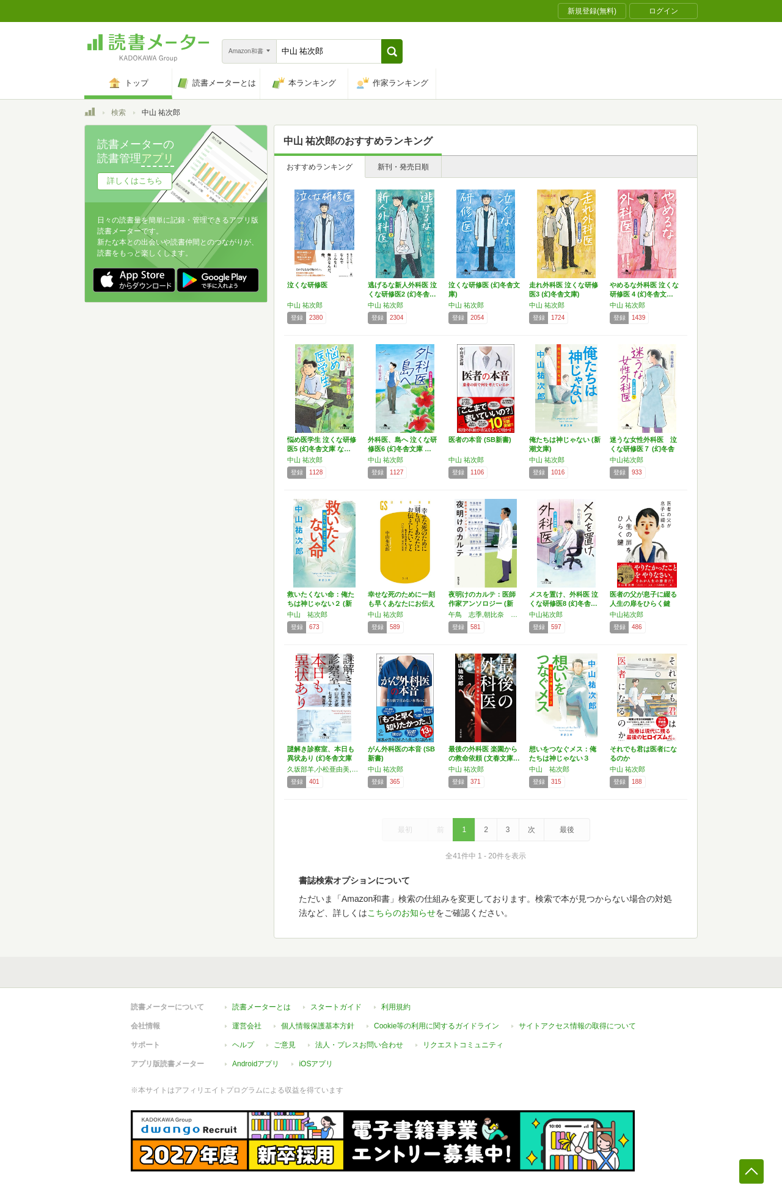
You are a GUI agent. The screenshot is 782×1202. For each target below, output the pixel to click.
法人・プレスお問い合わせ (359, 1045)
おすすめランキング (320, 167)
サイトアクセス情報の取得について (577, 1026)
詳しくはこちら (135, 180)
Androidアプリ (255, 1063)
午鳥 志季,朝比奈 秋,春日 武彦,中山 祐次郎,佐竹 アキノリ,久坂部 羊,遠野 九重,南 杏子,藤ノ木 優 (485, 614)
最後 (567, 829)
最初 (405, 829)
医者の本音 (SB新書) (479, 439)
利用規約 (396, 1007)
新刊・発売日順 (403, 167)
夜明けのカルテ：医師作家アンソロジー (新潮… (482, 603)
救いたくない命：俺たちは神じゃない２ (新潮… (320, 603)
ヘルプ (243, 1045)
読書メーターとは (261, 1007)
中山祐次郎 (626, 459)
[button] (392, 51)
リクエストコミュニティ (463, 1045)
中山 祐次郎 (305, 305)
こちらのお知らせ (401, 913)
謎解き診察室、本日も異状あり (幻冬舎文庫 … (320, 758)
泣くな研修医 (307, 285)
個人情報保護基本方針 (317, 1026)
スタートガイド (336, 1007)
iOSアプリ (316, 1063)
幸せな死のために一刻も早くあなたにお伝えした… (401, 603)
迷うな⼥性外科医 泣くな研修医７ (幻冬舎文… (643, 449)
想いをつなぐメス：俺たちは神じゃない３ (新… (562, 758)
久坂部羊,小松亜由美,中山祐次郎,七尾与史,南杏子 (324, 769)
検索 (118, 112)
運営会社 (246, 1026)
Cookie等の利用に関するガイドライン (436, 1026)
